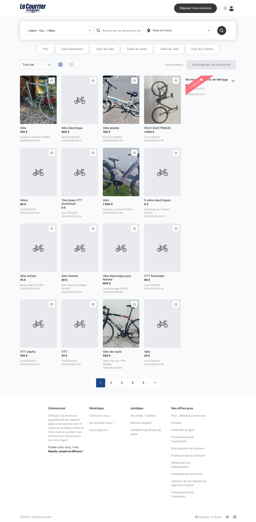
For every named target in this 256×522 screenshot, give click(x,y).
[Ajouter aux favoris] (52, 80)
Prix (45, 49)
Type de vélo (105, 49)
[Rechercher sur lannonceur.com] (122, 30)
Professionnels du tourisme (188, 455)
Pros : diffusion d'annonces (188, 415)
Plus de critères (202, 49)
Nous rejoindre (98, 430)
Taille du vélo (169, 49)
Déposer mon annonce (195, 8)
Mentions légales (140, 422)
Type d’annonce (72, 49)
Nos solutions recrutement (187, 448)
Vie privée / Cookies (142, 415)
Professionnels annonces (187, 474)
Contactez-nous (99, 415)
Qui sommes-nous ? (101, 422)
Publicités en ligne (182, 430)
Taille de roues (137, 49)
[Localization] (178, 30)
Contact (176, 422)
